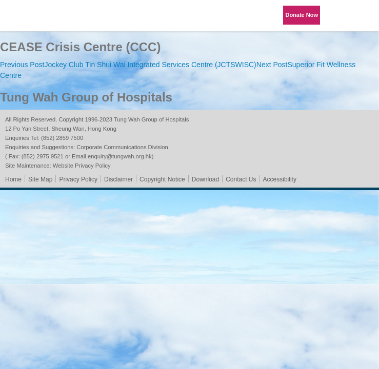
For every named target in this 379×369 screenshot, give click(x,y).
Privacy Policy (78, 179)
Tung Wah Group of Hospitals (37, 18)
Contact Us (241, 179)
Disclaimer (118, 179)
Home (13, 179)
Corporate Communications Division (122, 147)
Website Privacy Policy (82, 165)
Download (205, 179)
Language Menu (338, 15)
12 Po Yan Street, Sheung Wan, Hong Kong (60, 129)
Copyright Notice (162, 179)
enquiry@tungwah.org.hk (120, 156)
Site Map (40, 179)
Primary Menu (363, 15)
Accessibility (279, 179)
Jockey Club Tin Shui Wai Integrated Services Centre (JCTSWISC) (128, 64)
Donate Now (301, 15)
